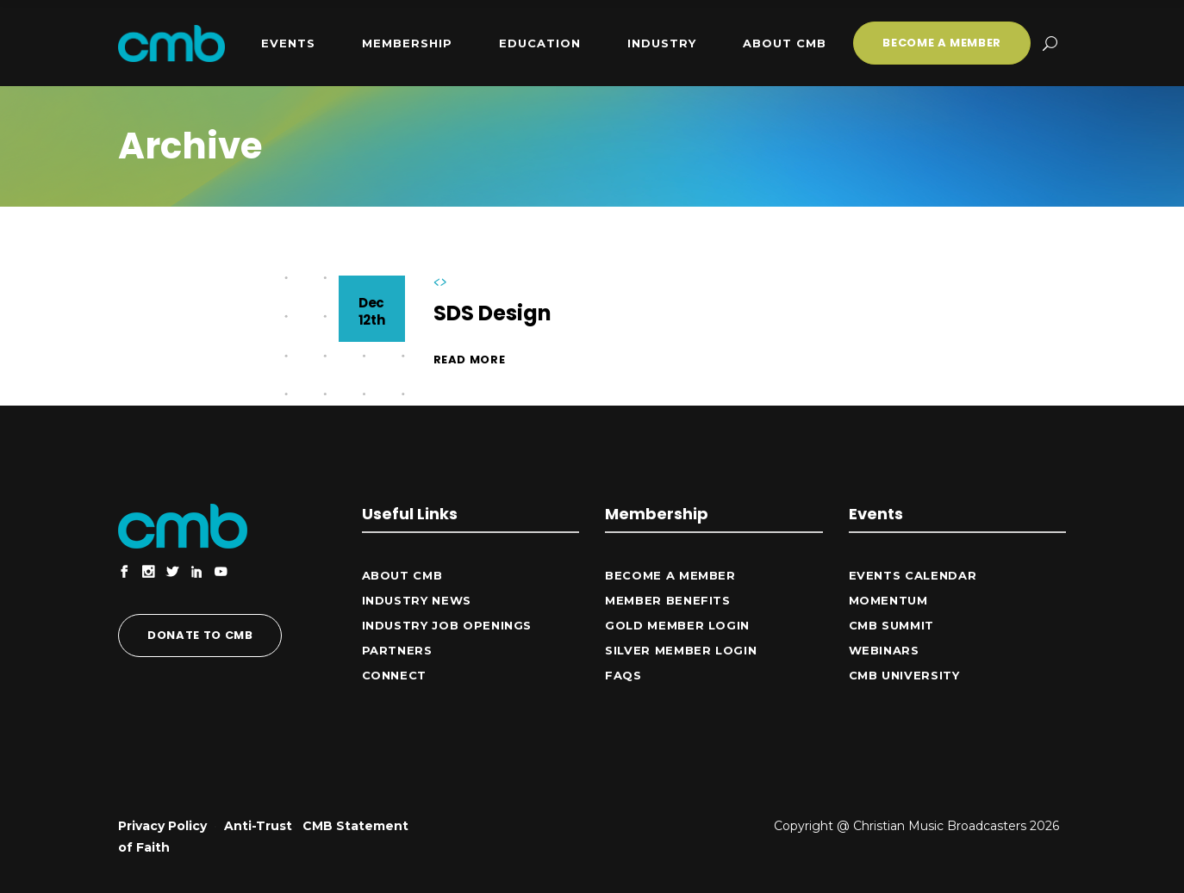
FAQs (623, 675)
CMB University (904, 675)
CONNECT (394, 675)
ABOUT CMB (402, 575)
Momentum (888, 600)
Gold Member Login (677, 625)
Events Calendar (913, 575)
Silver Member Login (681, 650)
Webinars (884, 650)
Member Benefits (668, 600)
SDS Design (492, 313)
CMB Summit (892, 625)
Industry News (416, 600)
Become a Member (670, 575)
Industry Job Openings (447, 625)
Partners (397, 650)
